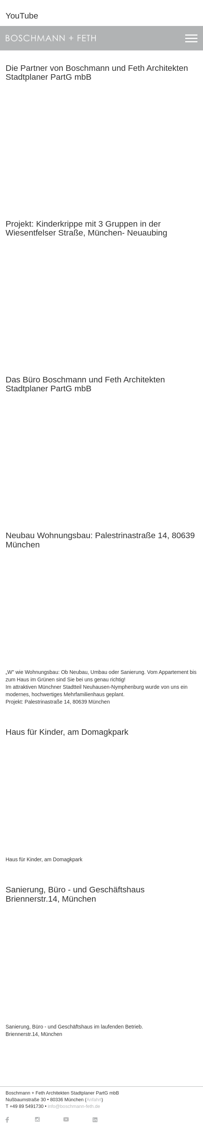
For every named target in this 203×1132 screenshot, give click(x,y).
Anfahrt (94, 1099)
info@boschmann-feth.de (74, 1106)
